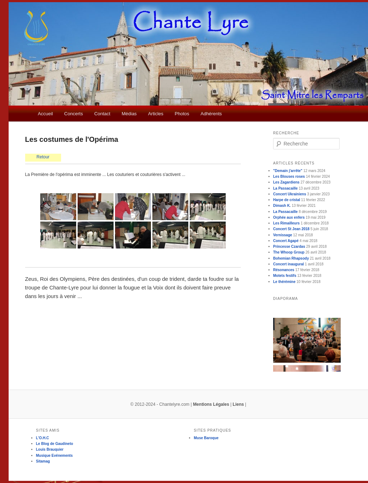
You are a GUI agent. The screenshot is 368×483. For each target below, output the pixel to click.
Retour (43, 156)
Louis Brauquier (50, 449)
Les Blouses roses (289, 176)
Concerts (73, 113)
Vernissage (282, 235)
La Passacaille (285, 188)
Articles (156, 113)
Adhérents (211, 113)
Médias (129, 113)
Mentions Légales (211, 404)
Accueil (45, 113)
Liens (238, 404)
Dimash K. (282, 206)
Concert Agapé (286, 241)
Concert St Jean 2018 (291, 229)
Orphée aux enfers (289, 217)
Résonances (283, 270)
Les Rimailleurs (286, 223)
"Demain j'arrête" (287, 171)
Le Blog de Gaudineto (54, 444)
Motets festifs (284, 276)
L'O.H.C (42, 438)
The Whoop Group (288, 252)
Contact (102, 113)
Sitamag (43, 461)
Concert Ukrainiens (289, 194)
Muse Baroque (206, 438)
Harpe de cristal (286, 200)
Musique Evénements (54, 456)
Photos (182, 113)
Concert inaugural (288, 264)
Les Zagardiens (286, 182)
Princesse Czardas (289, 247)
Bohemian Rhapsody (291, 258)
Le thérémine (284, 282)
